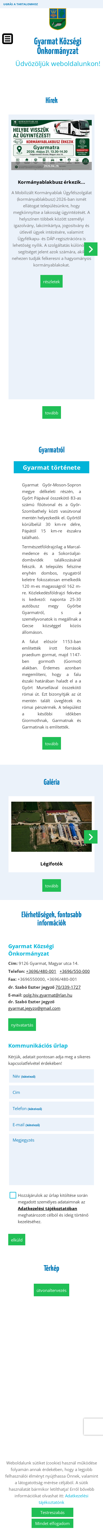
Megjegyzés (23, 1140)
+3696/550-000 (75, 971)
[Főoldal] (57, 19)
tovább (51, 412)
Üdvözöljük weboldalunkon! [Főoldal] (57, 52)
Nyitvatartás (22, 1025)
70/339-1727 (68, 987)
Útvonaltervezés (51, 1290)
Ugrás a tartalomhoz (20, 4)
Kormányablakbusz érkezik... (51, 182)
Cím (16, 1092)
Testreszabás (52, 1512)
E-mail (26, 1124)
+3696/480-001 (41, 971)
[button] (91, 249)
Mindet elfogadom (52, 1523)
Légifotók (51, 864)
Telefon (27, 1108)
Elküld (17, 1240)
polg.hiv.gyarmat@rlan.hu (47, 995)
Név (24, 1076)
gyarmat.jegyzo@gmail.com (34, 1008)
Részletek (51, 281)
